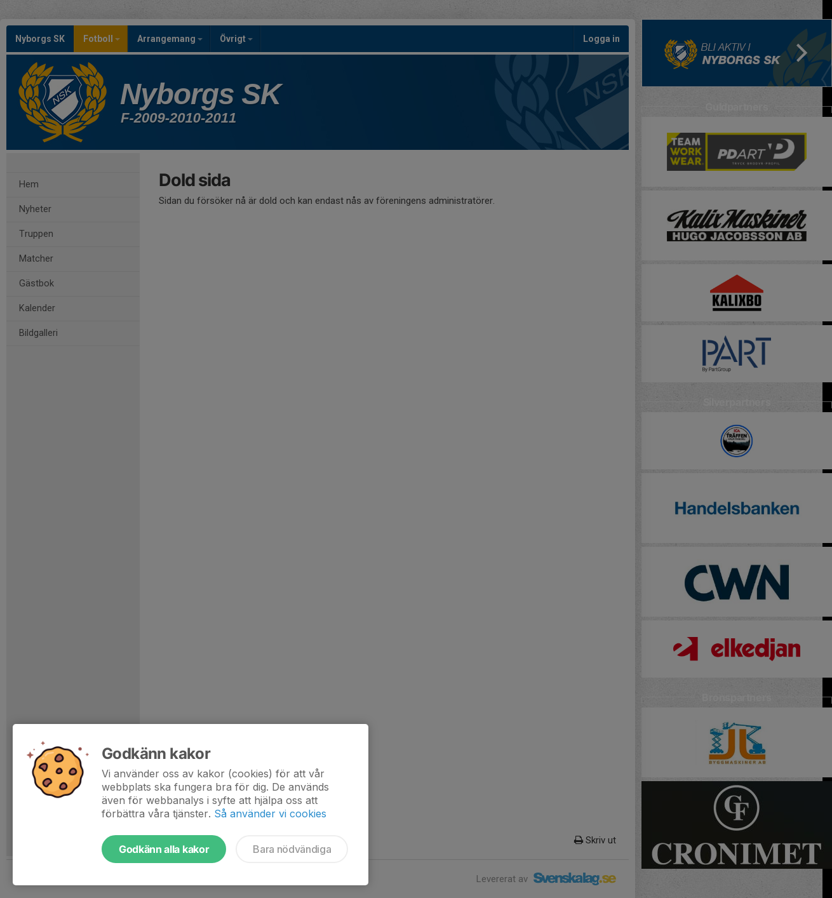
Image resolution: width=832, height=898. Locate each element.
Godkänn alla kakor (164, 849)
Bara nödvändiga (292, 849)
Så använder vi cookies (270, 813)
